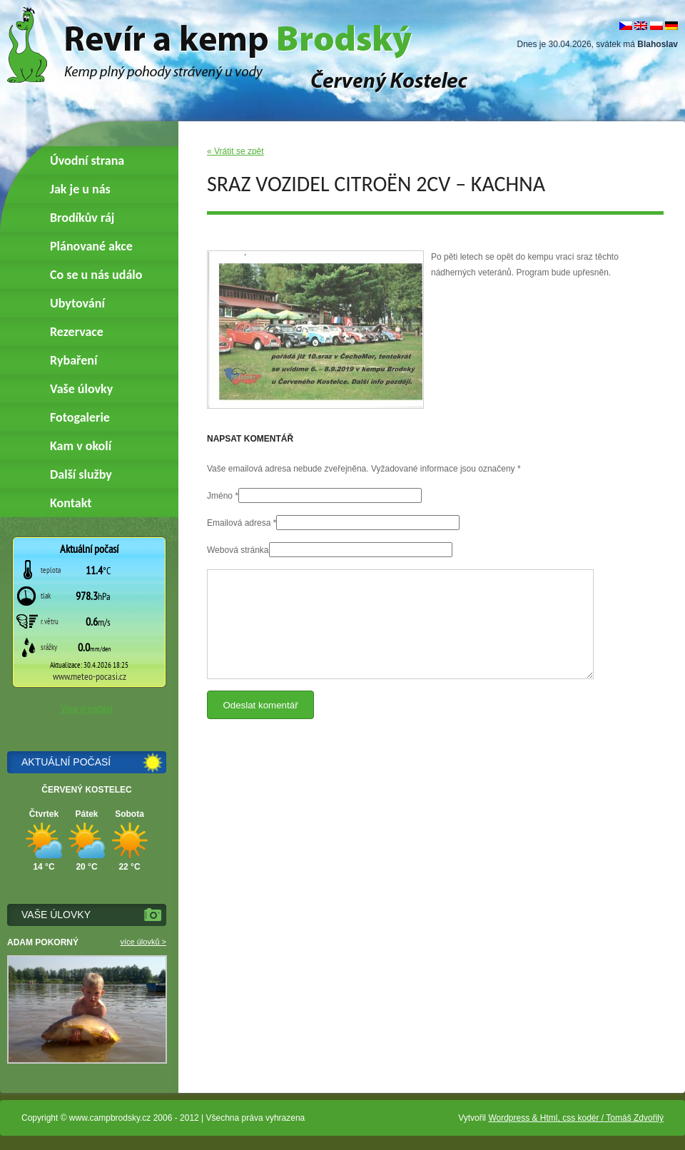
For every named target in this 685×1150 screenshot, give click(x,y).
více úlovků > (143, 941)
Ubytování (77, 303)
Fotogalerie (80, 417)
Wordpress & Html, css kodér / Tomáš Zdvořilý (576, 1118)
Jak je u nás (80, 189)
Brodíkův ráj (82, 217)
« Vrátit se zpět (235, 151)
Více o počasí (87, 709)
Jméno (220, 496)
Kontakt (70, 503)
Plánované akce (91, 246)
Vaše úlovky (81, 389)
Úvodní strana (87, 160)
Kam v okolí (80, 446)
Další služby (81, 474)
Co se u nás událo (96, 275)
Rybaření (73, 360)
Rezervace (76, 332)
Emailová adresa (238, 523)
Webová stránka (238, 550)
